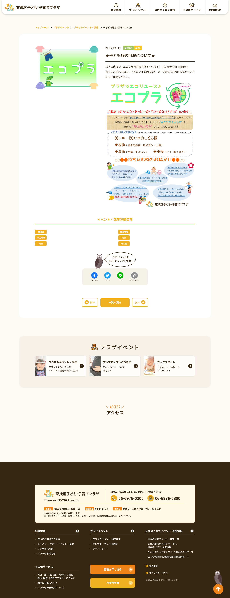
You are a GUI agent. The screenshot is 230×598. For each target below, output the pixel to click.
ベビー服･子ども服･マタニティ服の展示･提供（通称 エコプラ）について (56, 576)
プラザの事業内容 (46, 553)
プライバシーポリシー (159, 573)
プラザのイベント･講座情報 (107, 539)
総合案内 (116, 10)
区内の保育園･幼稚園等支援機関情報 (166, 556)
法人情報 (153, 566)
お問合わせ (215, 10)
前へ (92, 302)
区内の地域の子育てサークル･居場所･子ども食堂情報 (163, 545)
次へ (137, 302)
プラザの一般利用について (51, 587)
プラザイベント (138, 10)
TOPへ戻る (217, 576)
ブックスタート (100, 548)
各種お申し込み (113, 569)
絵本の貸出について (48, 582)
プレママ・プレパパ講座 (105, 543)
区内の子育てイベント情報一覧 (163, 539)
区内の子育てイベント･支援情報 (163, 531)
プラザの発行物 (45, 548)
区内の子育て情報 (165, 10)
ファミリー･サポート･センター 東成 (56, 543)
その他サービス (192, 10)
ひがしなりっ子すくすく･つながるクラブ (168, 551)
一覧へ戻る (115, 302)
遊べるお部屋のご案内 (49, 539)
